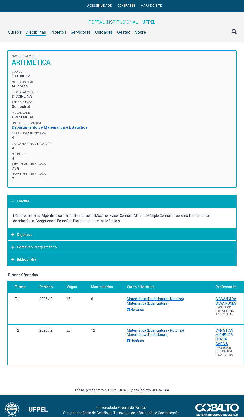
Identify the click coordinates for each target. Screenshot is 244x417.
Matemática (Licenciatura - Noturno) (155, 299)
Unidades (104, 32)
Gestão (124, 32)
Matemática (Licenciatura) (148, 303)
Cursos (14, 32)
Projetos (58, 32)
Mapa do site (151, 5)
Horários (135, 310)
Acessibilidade (99, 5)
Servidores (81, 32)
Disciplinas (36, 32)
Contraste (126, 5)
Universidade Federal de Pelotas (121, 408)
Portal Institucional (122, 22)
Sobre (140, 32)
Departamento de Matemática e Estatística (50, 127)
